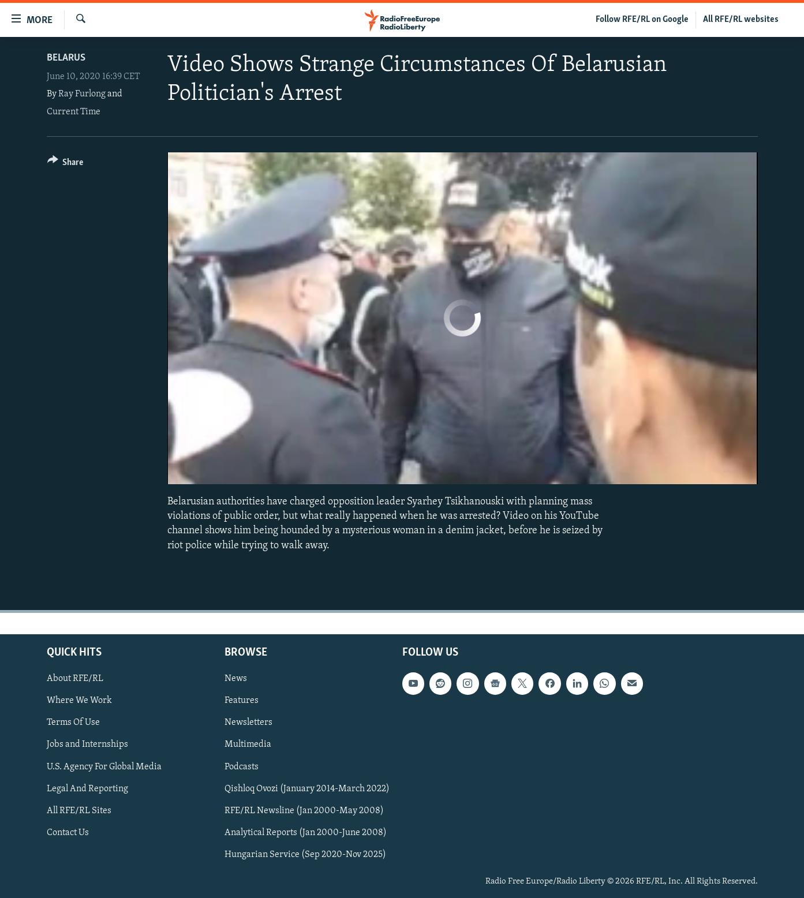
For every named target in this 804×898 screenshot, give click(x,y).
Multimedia (248, 744)
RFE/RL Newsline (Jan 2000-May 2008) (304, 810)
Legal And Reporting (87, 788)
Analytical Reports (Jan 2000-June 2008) (306, 832)
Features (242, 700)
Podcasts (242, 766)
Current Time (73, 112)
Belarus (66, 58)
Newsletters (248, 722)
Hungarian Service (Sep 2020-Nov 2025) (305, 854)
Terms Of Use (73, 722)
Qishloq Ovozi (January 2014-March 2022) (307, 788)
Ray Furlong (82, 94)
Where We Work (79, 700)
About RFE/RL (75, 678)
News (236, 678)
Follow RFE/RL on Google (642, 19)
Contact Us (68, 832)
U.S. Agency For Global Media (104, 766)
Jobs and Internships (87, 744)
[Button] (65, 164)
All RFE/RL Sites (79, 810)
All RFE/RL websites (741, 19)
